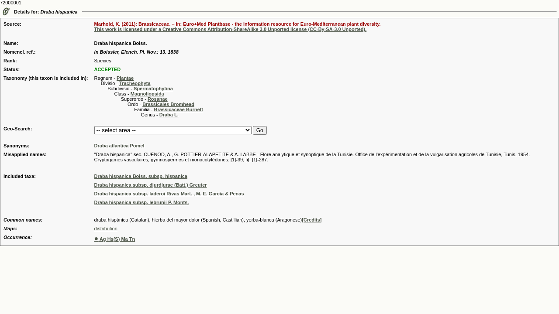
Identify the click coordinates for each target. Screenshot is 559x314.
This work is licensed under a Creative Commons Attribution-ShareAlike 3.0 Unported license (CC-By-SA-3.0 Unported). (230, 29)
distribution (105, 228)
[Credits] (311, 219)
